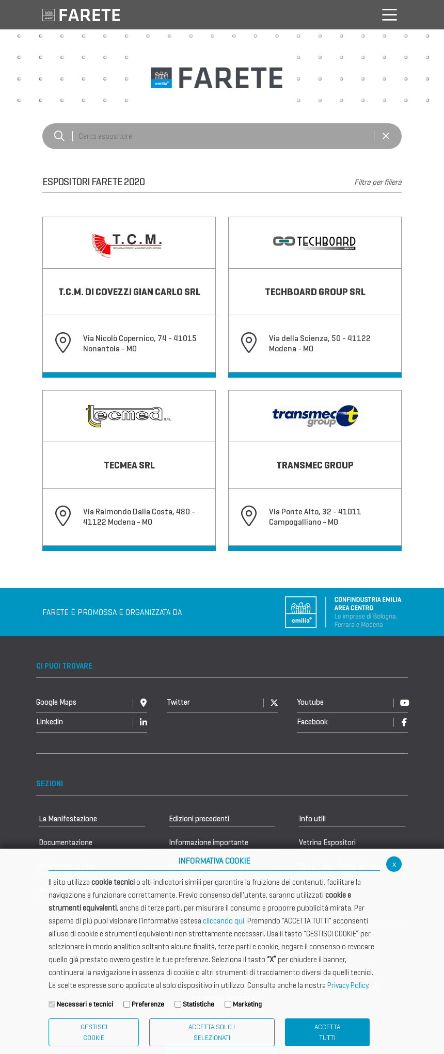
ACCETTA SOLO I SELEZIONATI (211, 1032)
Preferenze (148, 1004)
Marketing (247, 1004)
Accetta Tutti (327, 1032)
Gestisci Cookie (94, 1032)
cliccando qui (223, 921)
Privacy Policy (347, 985)
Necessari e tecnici (85, 1004)
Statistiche (198, 1004)
